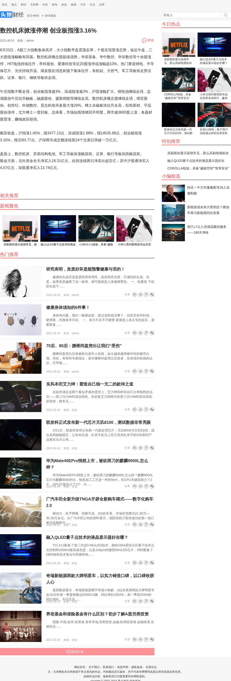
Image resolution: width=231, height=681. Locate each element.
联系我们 (108, 667)
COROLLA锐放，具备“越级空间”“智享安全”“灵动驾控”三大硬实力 (177, 96)
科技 (45, 4)
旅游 (64, 4)
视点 (14, 4)
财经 (23, 4)
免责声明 (122, 667)
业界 (102, 4)
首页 (4, 4)
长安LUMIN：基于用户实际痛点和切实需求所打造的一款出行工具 (214, 132)
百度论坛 (151, 667)
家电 (54, 4)
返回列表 (75, 652)
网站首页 (79, 667)
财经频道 (50, 15)
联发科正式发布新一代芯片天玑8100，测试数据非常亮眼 (178, 132)
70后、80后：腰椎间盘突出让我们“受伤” (84, 346)
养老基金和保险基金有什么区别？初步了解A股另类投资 (97, 614)
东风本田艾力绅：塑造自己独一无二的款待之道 (89, 384)
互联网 (34, 4)
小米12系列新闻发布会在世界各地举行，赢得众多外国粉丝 (214, 96)
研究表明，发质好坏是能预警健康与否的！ (85, 269)
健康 (73, 4)
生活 (92, 4)
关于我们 (94, 667)
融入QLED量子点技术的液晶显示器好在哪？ (214, 61)
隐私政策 (136, 667)
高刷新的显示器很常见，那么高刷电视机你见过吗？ (178, 61)
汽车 (83, 4)
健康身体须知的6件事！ (68, 307)
